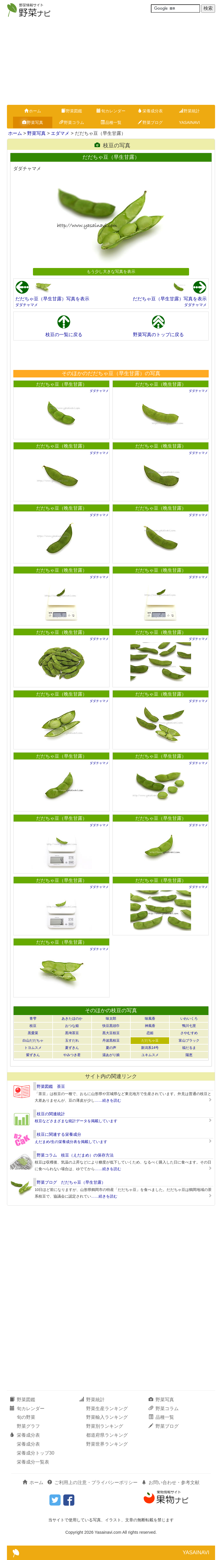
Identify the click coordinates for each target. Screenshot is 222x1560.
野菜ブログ (150, 122)
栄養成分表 (150, 111)
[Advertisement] (111, 61)
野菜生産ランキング (107, 1408)
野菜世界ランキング (107, 1444)
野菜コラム (71, 122)
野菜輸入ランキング (107, 1417)
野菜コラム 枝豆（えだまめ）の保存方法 (75, 1155)
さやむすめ (189, 1033)
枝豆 (32, 1026)
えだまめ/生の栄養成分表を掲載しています (71, 1142)
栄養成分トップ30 (35, 1453)
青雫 (32, 1019)
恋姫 (150, 1033)
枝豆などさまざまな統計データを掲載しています (76, 1121)
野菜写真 (32, 122)
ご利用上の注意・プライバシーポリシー (92, 1482)
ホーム (32, 111)
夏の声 (111, 1048)
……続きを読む (108, 1100)
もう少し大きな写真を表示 (111, 271)
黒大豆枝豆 (111, 1033)
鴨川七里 (189, 1026)
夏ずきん (72, 1048)
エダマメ (60, 133)
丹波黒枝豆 (111, 1040)
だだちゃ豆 (150, 1040)
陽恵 (189, 1055)
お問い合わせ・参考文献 (170, 1482)
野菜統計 (189, 111)
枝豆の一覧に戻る (63, 334)
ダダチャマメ (26, 305)
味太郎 (111, 1019)
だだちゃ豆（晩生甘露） (160, 384)
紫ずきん (33, 1055)
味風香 (150, 1019)
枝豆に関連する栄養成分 (59, 1134)
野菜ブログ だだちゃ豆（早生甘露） (71, 1182)
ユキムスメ (150, 1055)
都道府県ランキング (107, 1435)
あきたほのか (72, 1019)
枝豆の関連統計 (51, 1114)
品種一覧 (111, 122)
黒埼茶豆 (72, 1033)
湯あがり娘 (111, 1055)
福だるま (189, 1048)
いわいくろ (189, 1019)
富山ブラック (189, 1040)
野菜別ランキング (104, 1426)
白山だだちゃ (33, 1040)
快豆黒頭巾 (111, 1026)
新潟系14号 (150, 1048)
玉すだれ (72, 1040)
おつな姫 (72, 1026)
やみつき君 (72, 1055)
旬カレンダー (111, 111)
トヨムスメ (33, 1048)
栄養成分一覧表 (33, 1462)
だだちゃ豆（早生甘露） (61, 384)
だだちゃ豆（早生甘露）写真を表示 (52, 298)
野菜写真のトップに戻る (158, 334)
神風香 (150, 1026)
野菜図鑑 (71, 111)
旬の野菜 (26, 1417)
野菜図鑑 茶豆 (51, 1086)
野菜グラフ (28, 1426)
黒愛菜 (33, 1033)
